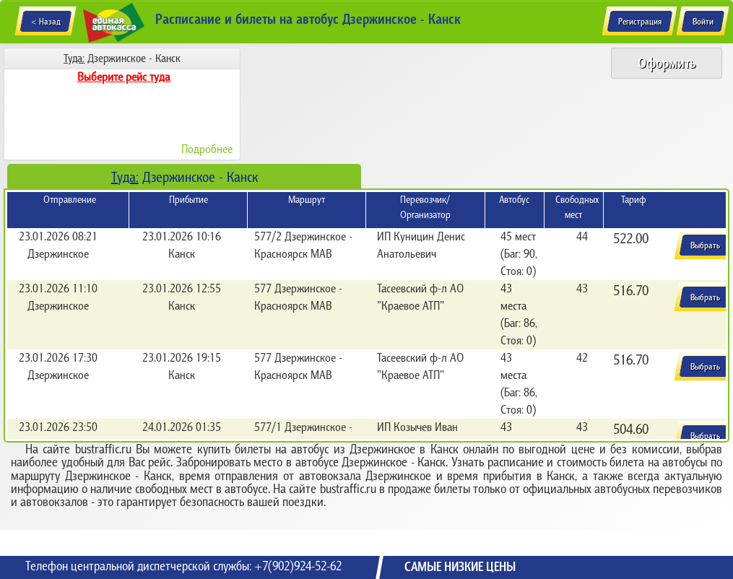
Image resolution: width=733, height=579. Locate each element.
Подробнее (207, 149)
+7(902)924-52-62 (298, 566)
